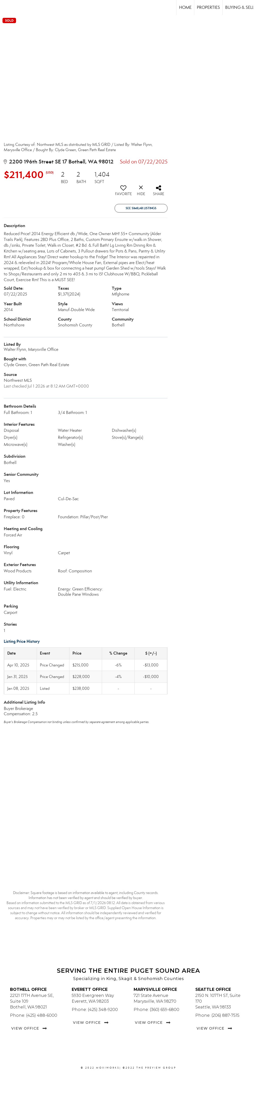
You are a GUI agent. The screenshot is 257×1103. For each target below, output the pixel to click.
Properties (208, 7)
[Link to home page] (6, 7)
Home (185, 7)
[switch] (123, 192)
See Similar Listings (141, 208)
